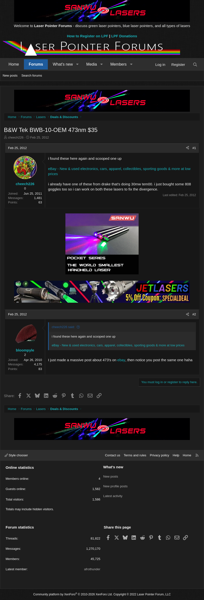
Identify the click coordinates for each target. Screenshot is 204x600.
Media (91, 64)
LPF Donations (124, 36)
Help (176, 455)
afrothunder (92, 569)
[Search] (195, 65)
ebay (121, 360)
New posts (10, 75)
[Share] (187, 148)
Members (118, 64)
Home (14, 64)
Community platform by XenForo (72, 594)
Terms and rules (135, 455)
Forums (36, 64)
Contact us (112, 455)
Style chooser (16, 455)
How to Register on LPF (87, 36)
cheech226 (16, 137)
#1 (194, 148)
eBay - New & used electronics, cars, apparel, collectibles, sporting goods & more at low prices (118, 345)
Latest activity (112, 493)
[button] (77, 64)
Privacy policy (159, 455)
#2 (194, 314)
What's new (63, 64)
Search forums (31, 75)
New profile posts (115, 484)
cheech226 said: (63, 327)
